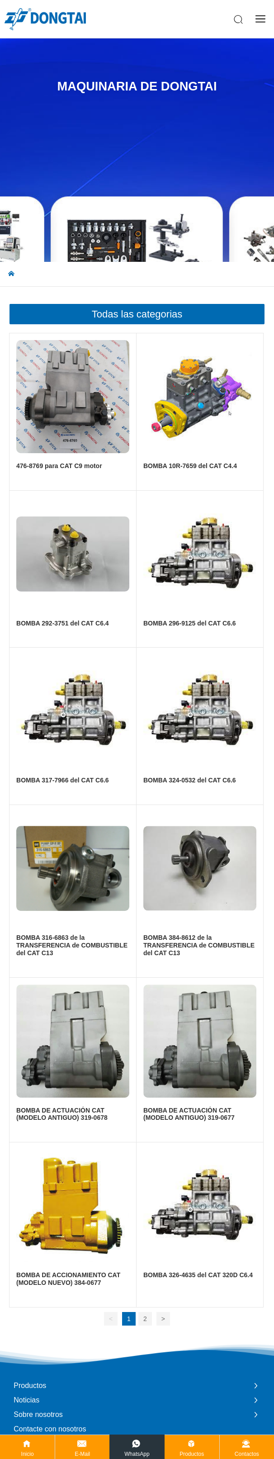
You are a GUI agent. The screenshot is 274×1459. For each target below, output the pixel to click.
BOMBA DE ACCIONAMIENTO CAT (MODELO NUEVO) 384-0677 (68, 1278)
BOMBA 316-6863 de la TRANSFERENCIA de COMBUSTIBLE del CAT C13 (72, 945)
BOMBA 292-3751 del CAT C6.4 (62, 623)
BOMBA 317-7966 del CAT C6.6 (62, 780)
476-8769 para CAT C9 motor (59, 465)
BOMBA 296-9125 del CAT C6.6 (189, 623)
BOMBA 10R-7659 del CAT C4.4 (190, 465)
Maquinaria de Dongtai (137, 86)
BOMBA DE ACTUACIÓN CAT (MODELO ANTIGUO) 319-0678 (62, 1114)
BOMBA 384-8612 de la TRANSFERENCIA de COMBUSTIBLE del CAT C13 (199, 945)
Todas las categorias (137, 314)
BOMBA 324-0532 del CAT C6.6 (189, 780)
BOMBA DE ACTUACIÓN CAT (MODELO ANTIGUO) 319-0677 (189, 1114)
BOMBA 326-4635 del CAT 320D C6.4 (198, 1275)
